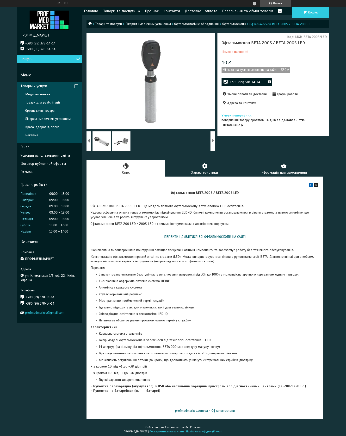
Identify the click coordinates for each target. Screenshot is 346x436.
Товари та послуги (119, 11)
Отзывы (26, 172)
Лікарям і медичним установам (148, 24)
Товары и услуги (33, 86)
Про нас (152, 11)
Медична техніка (37, 94)
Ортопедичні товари (40, 111)
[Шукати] (77, 59)
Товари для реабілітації (42, 102)
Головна (91, 11)
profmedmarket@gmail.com (44, 313)
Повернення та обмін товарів (247, 11)
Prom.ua (195, 427)
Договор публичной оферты (43, 163)
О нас (24, 147)
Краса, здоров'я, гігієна (42, 127)
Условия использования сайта (45, 155)
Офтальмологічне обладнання (196, 24)
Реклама (31, 135)
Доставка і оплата (201, 11)
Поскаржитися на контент (166, 431)
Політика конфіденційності (204, 431)
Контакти (171, 11)
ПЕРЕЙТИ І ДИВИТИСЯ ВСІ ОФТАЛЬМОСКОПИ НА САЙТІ (205, 237)
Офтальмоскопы (234, 24)
